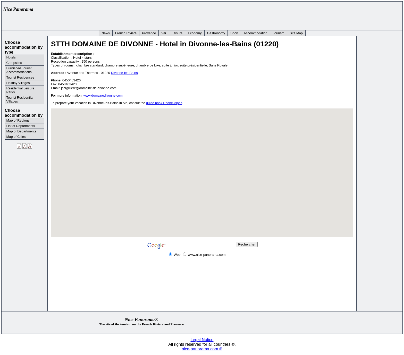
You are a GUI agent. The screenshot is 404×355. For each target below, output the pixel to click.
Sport (234, 33)
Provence (149, 33)
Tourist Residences (20, 77)
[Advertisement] (306, 14)
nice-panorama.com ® (202, 349)
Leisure (177, 33)
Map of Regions (18, 120)
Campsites (14, 63)
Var (163, 33)
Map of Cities (16, 137)
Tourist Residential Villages (19, 99)
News (106, 33)
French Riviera (126, 33)
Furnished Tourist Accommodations (19, 70)
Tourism (278, 33)
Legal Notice (202, 339)
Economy (194, 33)
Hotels (11, 57)
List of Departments (20, 126)
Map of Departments (21, 131)
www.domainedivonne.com (103, 95)
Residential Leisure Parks (20, 90)
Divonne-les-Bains (124, 73)
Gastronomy (216, 33)
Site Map (296, 33)
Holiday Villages (18, 83)
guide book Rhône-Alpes (164, 103)
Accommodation (255, 33)
